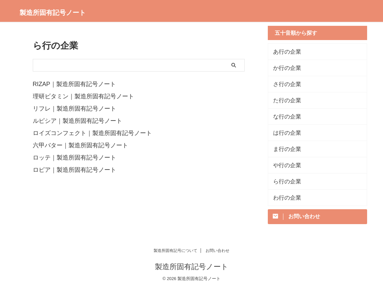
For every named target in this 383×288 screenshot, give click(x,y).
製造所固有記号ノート (53, 12)
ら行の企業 (284, 181)
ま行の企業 (284, 149)
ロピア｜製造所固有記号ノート (74, 167)
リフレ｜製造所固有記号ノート (74, 108)
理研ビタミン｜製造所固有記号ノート (83, 96)
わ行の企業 (284, 197)
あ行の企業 (284, 51)
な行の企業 (284, 116)
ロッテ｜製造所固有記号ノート (74, 155)
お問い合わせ (217, 250)
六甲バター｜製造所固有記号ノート (80, 143)
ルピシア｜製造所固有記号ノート (77, 120)
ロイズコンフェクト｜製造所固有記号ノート (92, 131)
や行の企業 (284, 165)
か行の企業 (284, 68)
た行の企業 (284, 100)
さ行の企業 (284, 84)
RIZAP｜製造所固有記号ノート (74, 84)
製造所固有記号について (175, 250)
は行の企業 (284, 132)
